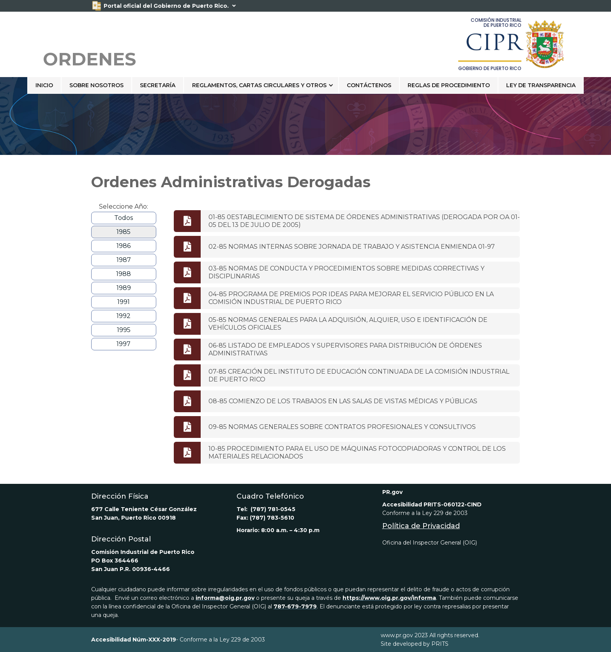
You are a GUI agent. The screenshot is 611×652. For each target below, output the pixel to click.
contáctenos (369, 85)
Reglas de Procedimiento (449, 85)
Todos (123, 217)
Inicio (44, 85)
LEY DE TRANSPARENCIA (541, 85)
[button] (261, 85)
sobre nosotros (96, 85)
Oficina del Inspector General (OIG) (429, 542)
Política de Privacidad (421, 526)
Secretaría (157, 85)
